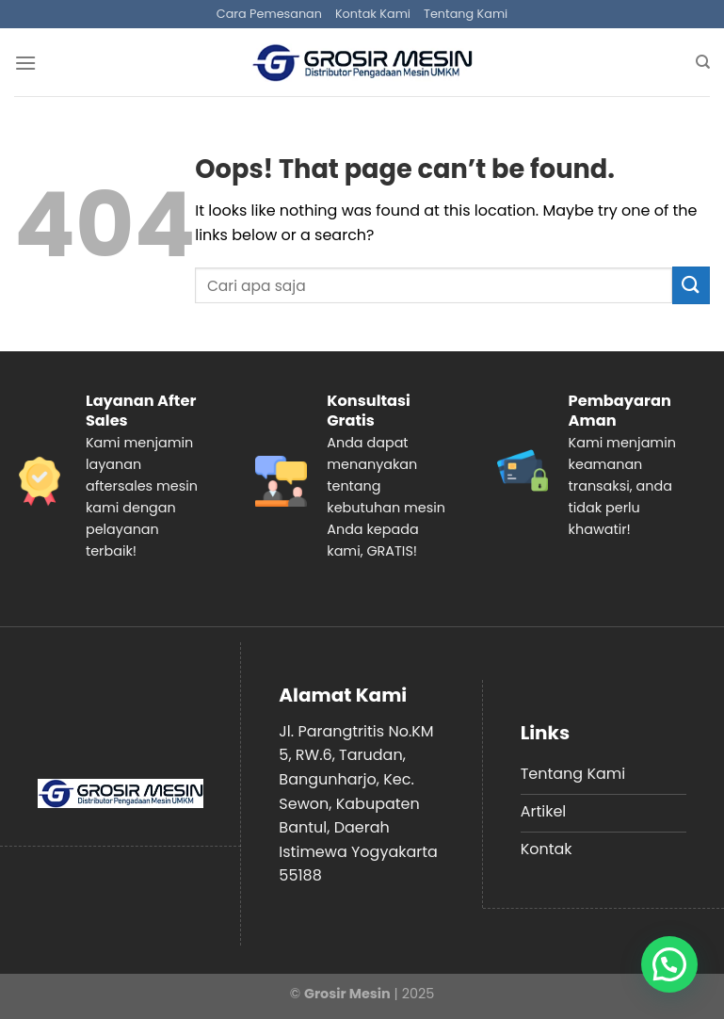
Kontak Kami (372, 14)
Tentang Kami (465, 14)
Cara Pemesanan (269, 14)
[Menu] (25, 63)
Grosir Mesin (347, 993)
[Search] (703, 62)
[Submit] (691, 285)
